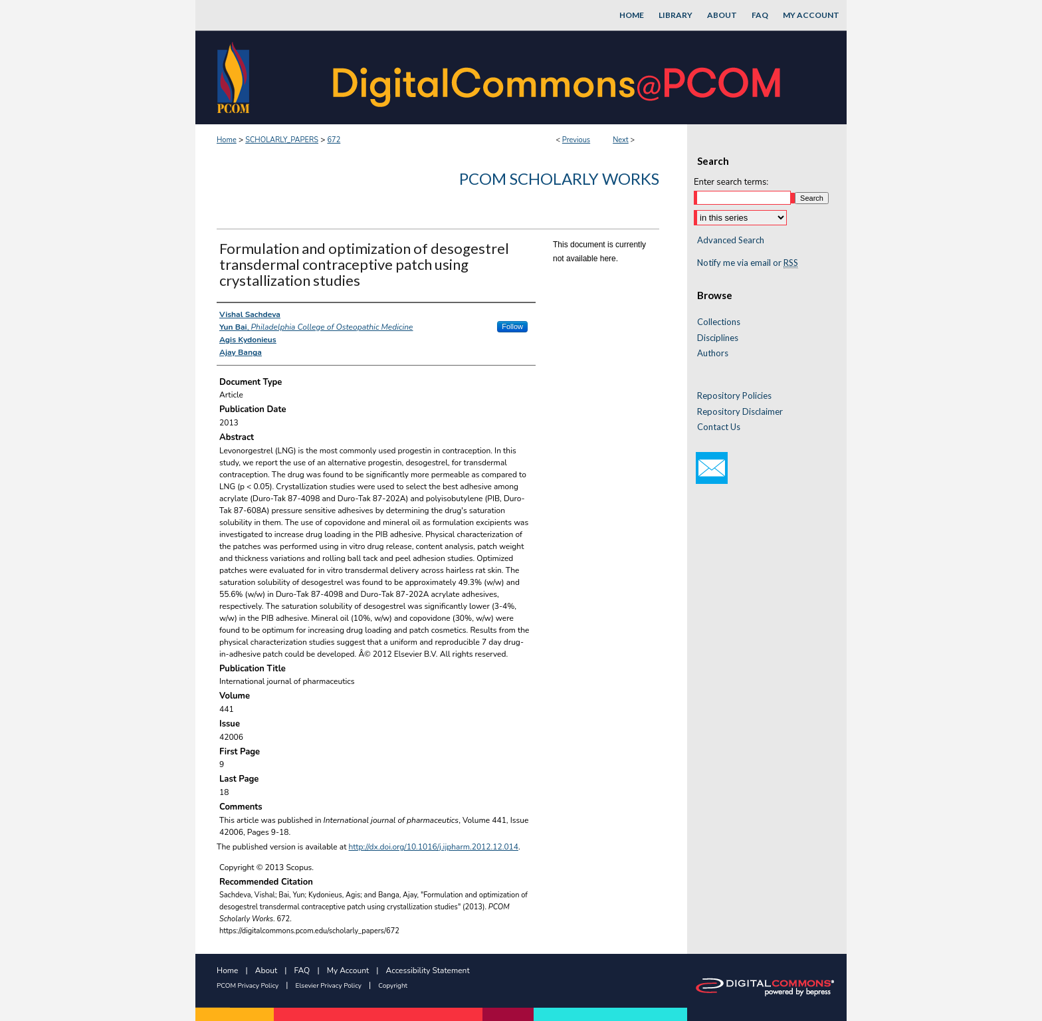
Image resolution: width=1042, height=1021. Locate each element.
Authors (712, 353)
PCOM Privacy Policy (247, 985)
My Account (348, 970)
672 (333, 140)
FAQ (302, 970)
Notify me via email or (747, 263)
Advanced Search (730, 240)
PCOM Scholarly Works (559, 178)
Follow (512, 326)
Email (712, 468)
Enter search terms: (731, 182)
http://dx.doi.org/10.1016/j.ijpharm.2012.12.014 (433, 847)
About (266, 970)
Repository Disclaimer (740, 412)
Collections (718, 322)
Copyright (392, 985)
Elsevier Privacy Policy (329, 985)
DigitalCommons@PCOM (558, 77)
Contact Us (718, 427)
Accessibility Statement (428, 970)
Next (621, 140)
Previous (576, 140)
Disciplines (717, 338)
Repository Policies (734, 396)
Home (227, 140)
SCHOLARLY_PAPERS (281, 140)
